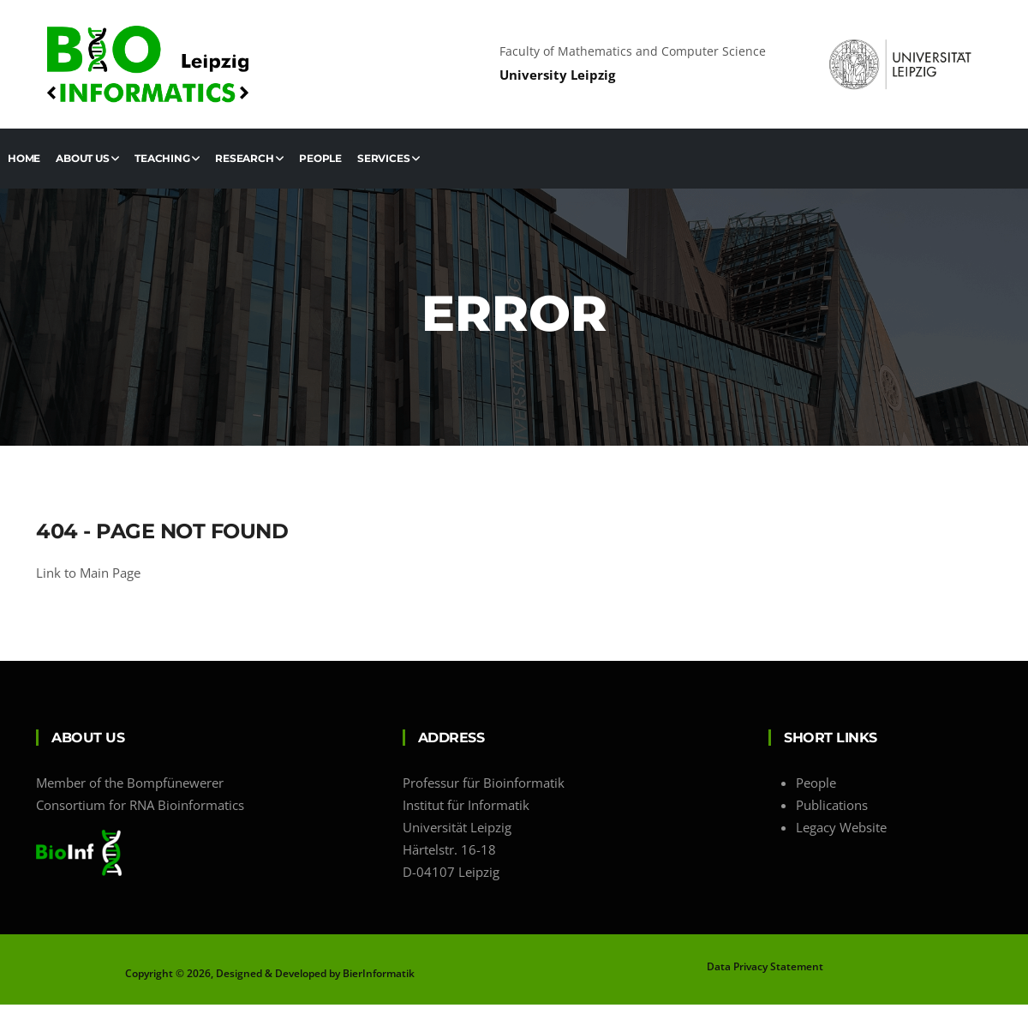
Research (249, 158)
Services (388, 158)
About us (87, 158)
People (320, 158)
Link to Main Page (88, 572)
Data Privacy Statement (765, 966)
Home (24, 158)
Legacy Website (841, 827)
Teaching (167, 158)
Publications (832, 804)
